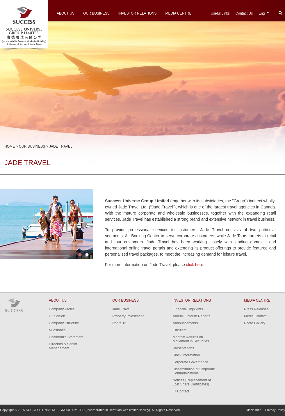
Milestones (57, 330)
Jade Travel (121, 309)
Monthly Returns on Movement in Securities (191, 339)
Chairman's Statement (66, 337)
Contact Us (244, 13)
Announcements (185, 323)
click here (194, 264)
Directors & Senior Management (63, 346)
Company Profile (62, 309)
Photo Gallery (254, 323)
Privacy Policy (275, 410)
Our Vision (57, 316)
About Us (65, 13)
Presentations (183, 348)
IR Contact (181, 391)
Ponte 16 (119, 323)
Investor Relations (137, 13)
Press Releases (256, 309)
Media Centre (178, 13)
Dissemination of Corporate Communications (194, 371)
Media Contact (255, 316)
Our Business (96, 13)
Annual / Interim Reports (191, 316)
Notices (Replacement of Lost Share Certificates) (192, 382)
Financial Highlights (188, 309)
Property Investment (127, 316)
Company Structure (64, 323)
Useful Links (220, 13)
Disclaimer (253, 410)
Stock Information (186, 355)
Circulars (179, 330)
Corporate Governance (190, 362)
